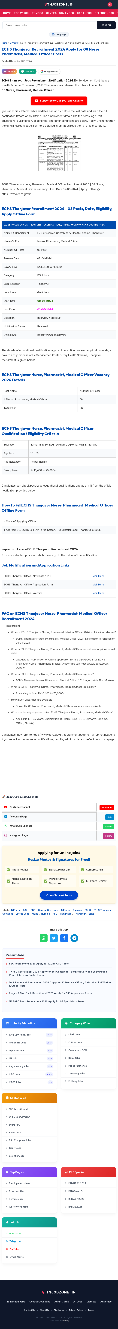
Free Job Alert (15, 1191)
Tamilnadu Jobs (16, 1301)
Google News (49, 71)
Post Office (13, 1132)
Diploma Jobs (29, 1051)
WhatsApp (13, 1233)
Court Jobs (13, 1148)
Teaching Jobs (75, 1073)
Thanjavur (80, 914)
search (106, 25)
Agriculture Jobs (17, 1206)
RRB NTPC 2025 (75, 1183)
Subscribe (107, 807)
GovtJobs (8, 914)
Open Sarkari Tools (59, 895)
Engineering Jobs (29, 1067)
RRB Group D (73, 1191)
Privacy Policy (76, 1310)
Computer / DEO (76, 1050)
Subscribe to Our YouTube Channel (59, 101)
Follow (108, 826)
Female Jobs (14, 1199)
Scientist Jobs (15, 1156)
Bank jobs (84, 13)
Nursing (46, 914)
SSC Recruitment (17, 1109)
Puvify (66, 1321)
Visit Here (98, 576)
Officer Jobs (73, 1042)
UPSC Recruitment (18, 1117)
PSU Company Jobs (18, 1140)
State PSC (13, 1125)
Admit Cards (61, 1301)
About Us (44, 1310)
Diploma (78, 910)
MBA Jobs (29, 1075)
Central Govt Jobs (48, 910)
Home (7, 13)
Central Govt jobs (60, 13)
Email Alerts (15, 1257)
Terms (91, 1310)
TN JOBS (37, 13)
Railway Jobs (74, 1081)
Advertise (106, 1301)
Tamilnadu (66, 914)
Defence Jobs (104, 13)
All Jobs (77, 1301)
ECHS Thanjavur (103, 910)
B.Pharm (16, 910)
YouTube (12, 1249)
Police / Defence (76, 1066)
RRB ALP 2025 (74, 1199)
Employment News (18, 1183)
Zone (91, 914)
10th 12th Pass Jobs (29, 1035)
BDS (33, 910)
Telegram (13, 1241)
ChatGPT (27, 71)
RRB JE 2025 (73, 1206)
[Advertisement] (59, 769)
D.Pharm (66, 910)
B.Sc (26, 910)
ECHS (88, 910)
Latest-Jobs (23, 914)
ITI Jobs (29, 1059)
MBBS (35, 914)
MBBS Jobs (29, 1083)
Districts (91, 1301)
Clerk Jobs (72, 1035)
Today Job (21, 13)
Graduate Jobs (29, 1043)
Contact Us (29, 1310)
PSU (55, 914)
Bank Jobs (72, 1058)
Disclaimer (59, 1310)
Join (110, 817)
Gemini (9, 71)
